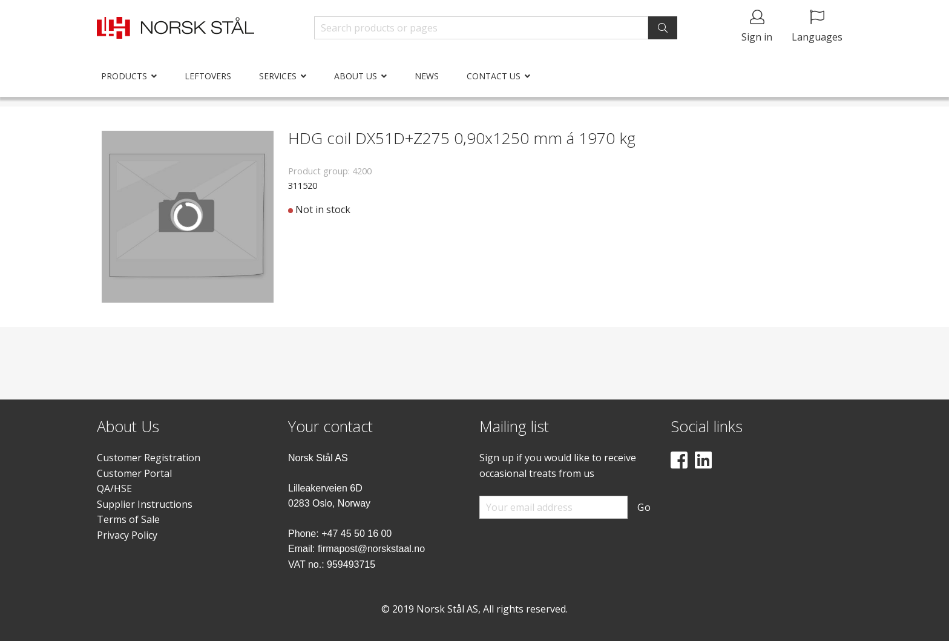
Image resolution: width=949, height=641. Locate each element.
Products (124, 76)
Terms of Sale (128, 519)
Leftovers (208, 76)
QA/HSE (114, 488)
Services (278, 76)
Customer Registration (148, 457)
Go (644, 507)
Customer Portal (134, 473)
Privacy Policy (127, 535)
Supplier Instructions (144, 504)
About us (355, 76)
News (427, 76)
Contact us (493, 76)
